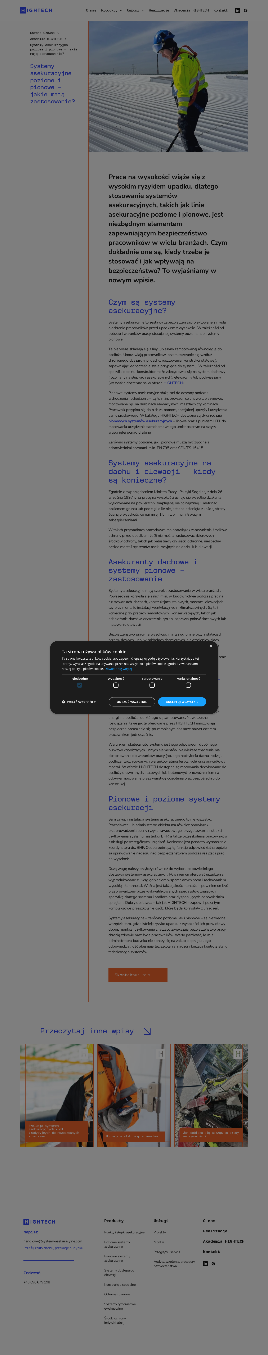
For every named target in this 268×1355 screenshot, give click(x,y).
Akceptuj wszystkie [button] (182, 702)
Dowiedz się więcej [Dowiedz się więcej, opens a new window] (118, 669)
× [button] (211, 646)
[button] (79, 702)
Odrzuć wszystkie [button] (132, 702)
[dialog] (134, 677)
